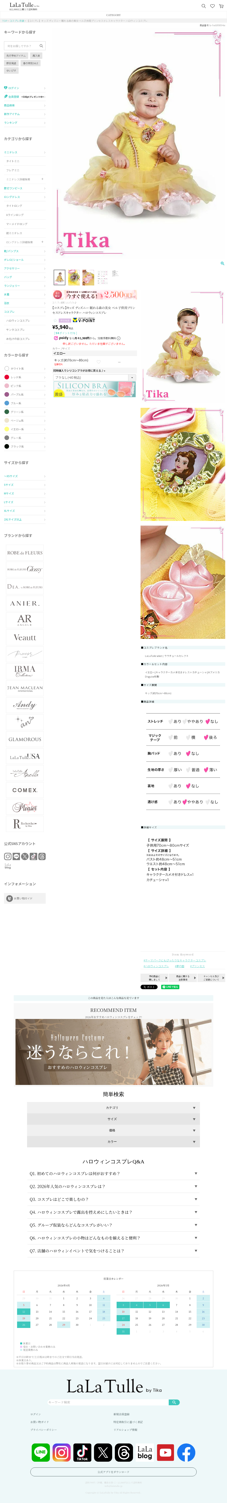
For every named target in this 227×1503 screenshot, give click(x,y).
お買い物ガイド (39, 1422)
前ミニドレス (14, 233)
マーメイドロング (16, 224)
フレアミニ (13, 170)
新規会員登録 (121, 1414)
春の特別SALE (30, 63)
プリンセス (198, 966)
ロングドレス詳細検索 (19, 242)
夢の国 (180, 966)
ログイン (35, 1414)
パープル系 (17, 394)
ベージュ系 (17, 420)
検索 (174, 1402)
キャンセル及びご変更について (211, 978)
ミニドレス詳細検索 (18, 179)
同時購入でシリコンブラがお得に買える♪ (79, 370)
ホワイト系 (17, 368)
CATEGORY (113, 15)
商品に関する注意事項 (183, 978)
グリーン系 (17, 412)
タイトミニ (13, 161)
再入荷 (36, 55)
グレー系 (16, 438)
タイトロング (14, 205)
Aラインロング (15, 215)
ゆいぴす (11, 70)
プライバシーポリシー (43, 1429)
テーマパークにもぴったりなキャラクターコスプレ (175, 960)
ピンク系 (16, 386)
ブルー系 (16, 403)
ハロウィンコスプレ (18, 320)
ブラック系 (17, 446)
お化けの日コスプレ (18, 339)
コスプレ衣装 (17, 20)
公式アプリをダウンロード (113, 1472)
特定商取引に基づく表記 (128, 1422)
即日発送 (11, 63)
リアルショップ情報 (125, 1429)
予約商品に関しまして (154, 978)
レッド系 (16, 377)
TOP (4, 20)
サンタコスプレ (15, 329)
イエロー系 (17, 429)
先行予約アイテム (16, 55)
